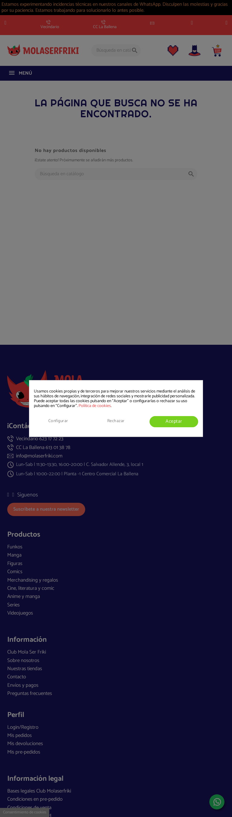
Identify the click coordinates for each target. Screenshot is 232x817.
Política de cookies (95, 405)
